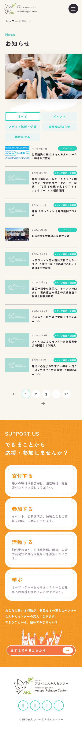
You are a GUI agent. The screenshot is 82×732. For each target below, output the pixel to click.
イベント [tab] (59, 116)
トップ (10, 21)
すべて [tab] (22, 116)
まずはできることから (42, 650)
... (56, 394)
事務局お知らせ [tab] (59, 127)
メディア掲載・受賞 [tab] (23, 127)
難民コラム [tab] (22, 137)
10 (66, 394)
